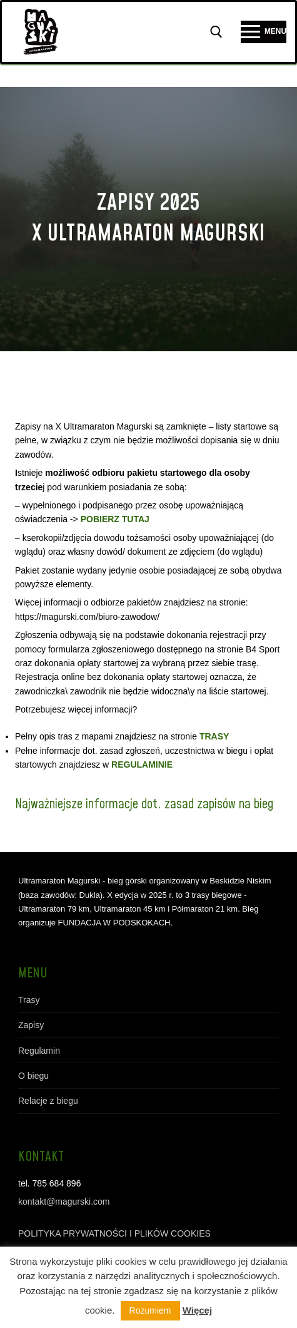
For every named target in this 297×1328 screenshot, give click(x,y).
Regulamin (39, 1051)
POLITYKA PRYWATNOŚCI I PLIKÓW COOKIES (114, 1233)
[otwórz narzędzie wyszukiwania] (216, 32)
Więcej (197, 1310)
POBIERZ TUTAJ (115, 519)
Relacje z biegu (48, 1101)
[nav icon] (263, 32)
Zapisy (31, 1025)
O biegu (33, 1076)
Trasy (28, 1000)
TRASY (214, 736)
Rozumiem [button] (150, 1310)
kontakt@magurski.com (63, 1202)
